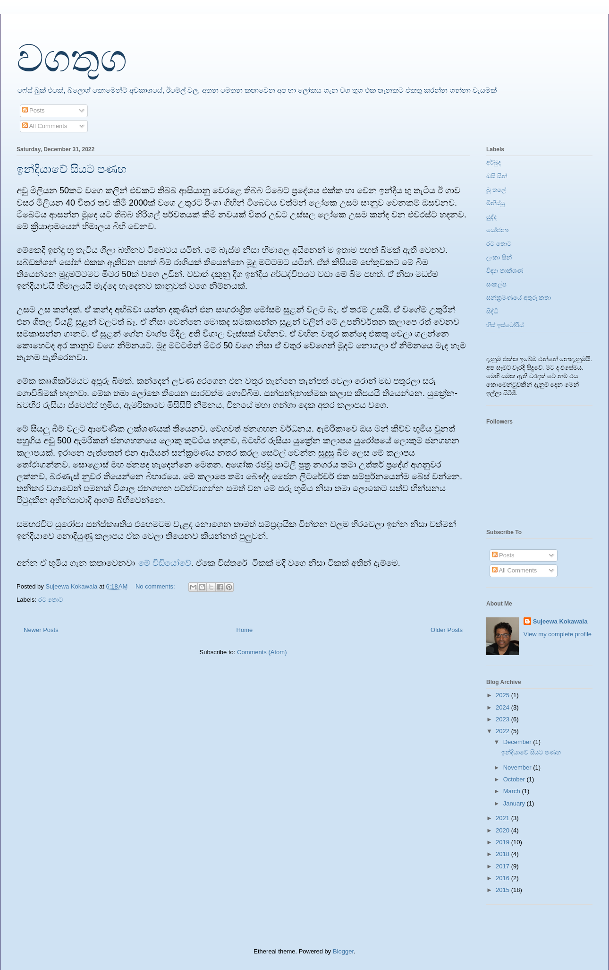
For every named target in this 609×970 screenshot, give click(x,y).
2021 (503, 818)
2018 (503, 853)
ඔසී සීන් (496, 176)
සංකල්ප (496, 284)
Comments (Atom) (262, 652)
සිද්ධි (492, 311)
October (515, 779)
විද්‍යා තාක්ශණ (505, 270)
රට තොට (50, 599)
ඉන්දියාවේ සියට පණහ (72, 169)
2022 (503, 731)
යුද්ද (491, 216)
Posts (33, 110)
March (512, 791)
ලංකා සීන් (499, 257)
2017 (503, 866)
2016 (503, 878)
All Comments (45, 126)
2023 (503, 719)
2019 (503, 842)
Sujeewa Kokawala (560, 621)
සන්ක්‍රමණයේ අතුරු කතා (518, 297)
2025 (503, 695)
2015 (503, 889)
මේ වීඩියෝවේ (164, 563)
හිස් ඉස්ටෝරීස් (505, 325)
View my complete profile (558, 634)
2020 (503, 830)
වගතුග (72, 58)
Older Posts (447, 629)
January (515, 803)
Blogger (343, 951)
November (518, 767)
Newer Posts (41, 629)
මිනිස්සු (495, 203)
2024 (503, 707)
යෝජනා (497, 230)
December (518, 741)
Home (245, 629)
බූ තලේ (496, 189)
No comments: (156, 586)
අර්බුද (493, 162)
